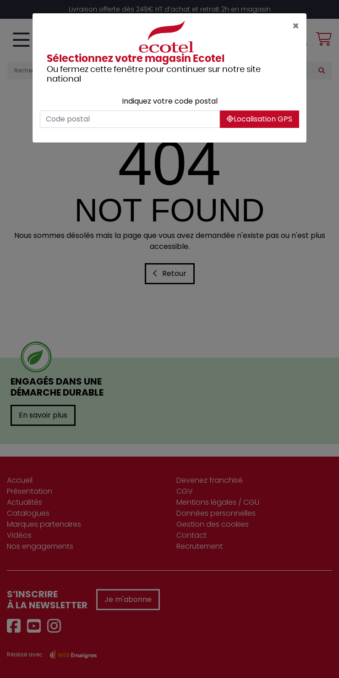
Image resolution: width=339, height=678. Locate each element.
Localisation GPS (259, 119)
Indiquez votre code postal (170, 101)
